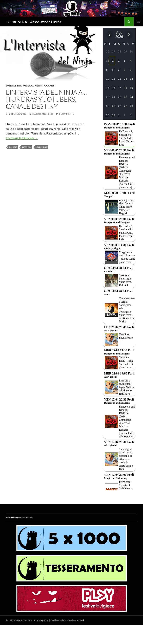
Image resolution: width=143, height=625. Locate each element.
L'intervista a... (24, 85)
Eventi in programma (19, 517)
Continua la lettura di (22, 138)
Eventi (10, 85)
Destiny (26, 147)
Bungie (13, 147)
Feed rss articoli (76, 620)
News (38, 85)
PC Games (49, 85)
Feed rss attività (58, 620)
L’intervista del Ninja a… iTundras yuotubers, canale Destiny (46, 99)
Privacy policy (41, 620)
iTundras (41, 147)
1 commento (66, 113)
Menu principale (138, 21)
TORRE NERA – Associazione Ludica (33, 22)
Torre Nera (26, 620)
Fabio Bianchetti (42, 113)
